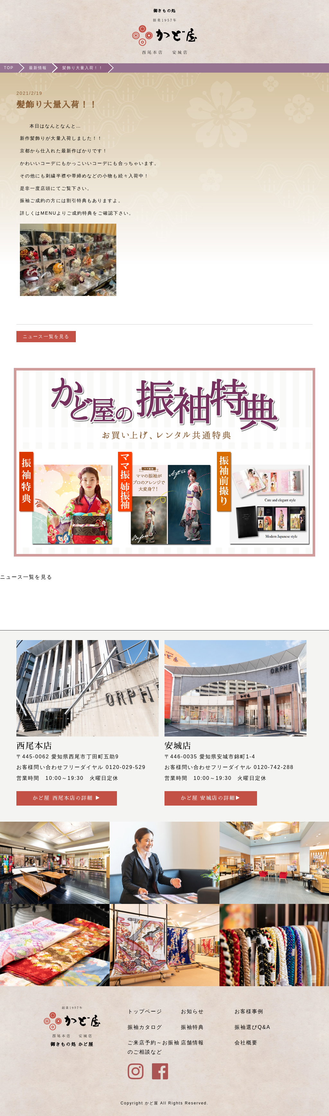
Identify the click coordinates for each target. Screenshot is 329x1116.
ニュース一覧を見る (46, 336)
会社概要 (246, 1042)
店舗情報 (192, 1042)
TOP (9, 68)
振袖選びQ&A (253, 1027)
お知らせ (192, 1011)
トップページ (145, 1011)
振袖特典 (192, 1027)
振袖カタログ (145, 1027)
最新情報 (38, 68)
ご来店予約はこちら (281, 38)
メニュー (318, 38)
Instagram (300, 38)
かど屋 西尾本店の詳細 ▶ (66, 798)
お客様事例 (249, 1011)
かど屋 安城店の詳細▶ (211, 798)
